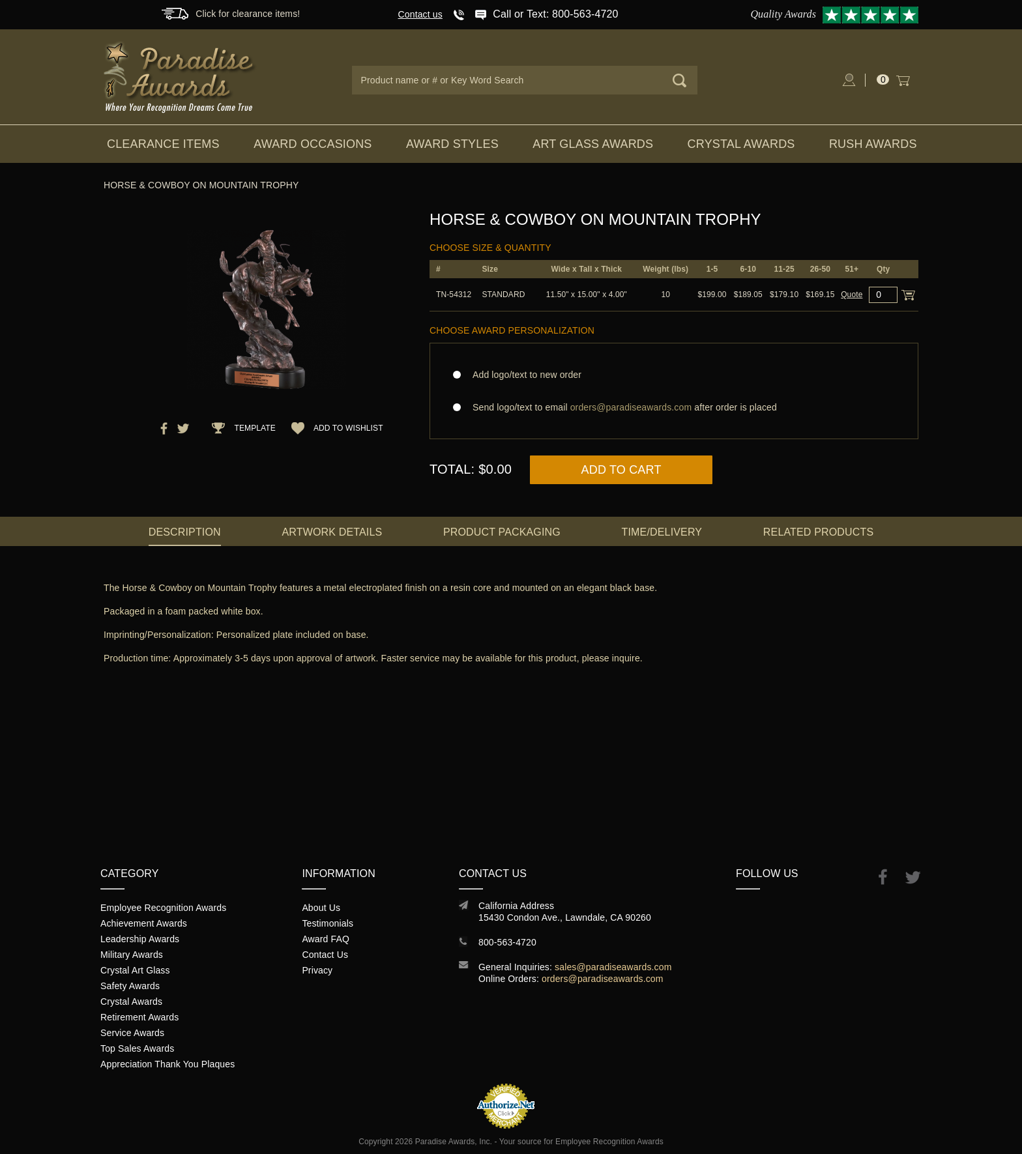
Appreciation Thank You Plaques (167, 1064)
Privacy (317, 970)
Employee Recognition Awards (163, 907)
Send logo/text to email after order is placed (674, 407)
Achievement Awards (143, 923)
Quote (851, 294)
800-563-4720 (507, 942)
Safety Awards (130, 986)
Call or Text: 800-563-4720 (555, 14)
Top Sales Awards (137, 1048)
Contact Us (325, 954)
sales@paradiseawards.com (613, 967)
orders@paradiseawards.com (603, 979)
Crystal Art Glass (135, 970)
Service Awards (132, 1033)
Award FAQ (325, 939)
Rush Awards (873, 144)
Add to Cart (621, 469)
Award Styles (452, 144)
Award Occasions (313, 144)
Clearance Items (163, 144)
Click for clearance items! (248, 13)
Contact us (420, 14)
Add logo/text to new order (523, 374)
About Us (321, 907)
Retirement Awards (139, 1017)
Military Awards (131, 954)
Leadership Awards (139, 939)
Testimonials (327, 923)
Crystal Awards (741, 144)
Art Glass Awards (593, 144)
